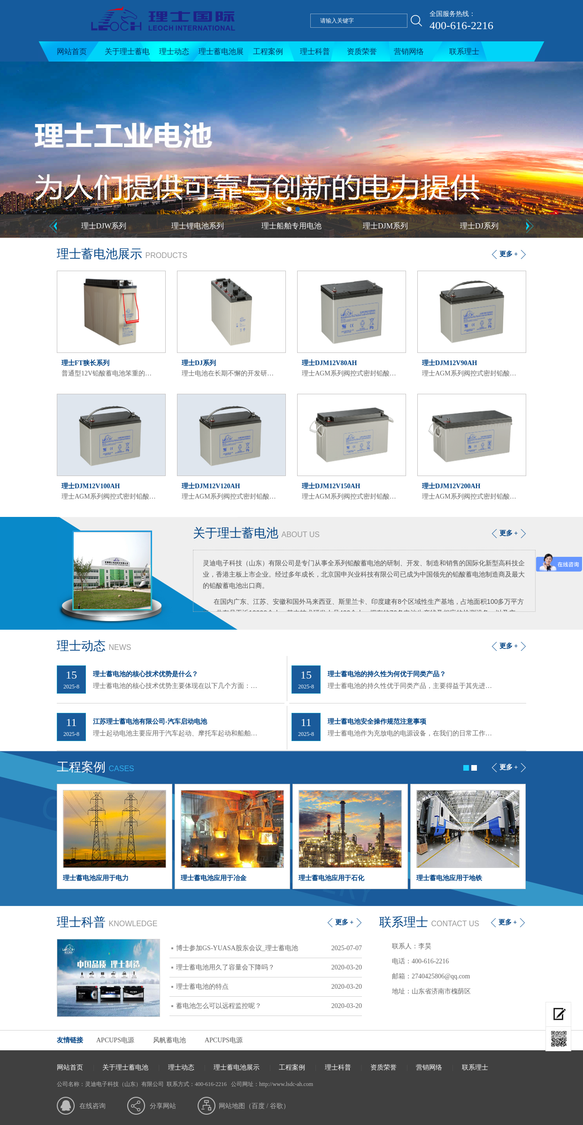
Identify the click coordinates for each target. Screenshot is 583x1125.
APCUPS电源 (115, 1040)
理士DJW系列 (104, 226)
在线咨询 (92, 1105)
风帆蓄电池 (169, 1040)
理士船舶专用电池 (291, 226)
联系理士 (464, 51)
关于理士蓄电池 (127, 54)
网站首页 (72, 51)
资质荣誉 (362, 51)
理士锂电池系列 (197, 226)
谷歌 (276, 1105)
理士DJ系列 (479, 226)
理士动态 (174, 51)
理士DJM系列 (385, 226)
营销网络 (409, 51)
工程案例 (268, 51)
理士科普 (315, 51)
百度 (258, 1105)
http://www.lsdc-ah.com (286, 1084)
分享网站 (163, 1105)
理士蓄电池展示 (221, 54)
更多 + (508, 254)
